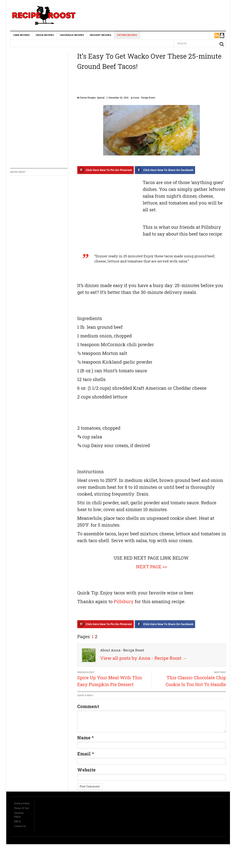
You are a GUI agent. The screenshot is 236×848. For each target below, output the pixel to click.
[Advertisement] (155, 7)
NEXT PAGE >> (151, 567)
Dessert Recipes (100, 35)
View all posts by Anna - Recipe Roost (143, 658)
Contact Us (20, 826)
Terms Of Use (21, 808)
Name (83, 738)
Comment (88, 706)
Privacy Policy (22, 803)
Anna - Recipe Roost (144, 97)
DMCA (17, 821)
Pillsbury (124, 601)
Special (100, 97)
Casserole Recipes (72, 35)
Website (86, 770)
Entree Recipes (127, 35)
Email (84, 754)
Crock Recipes (45, 35)
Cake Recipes (21, 35)
